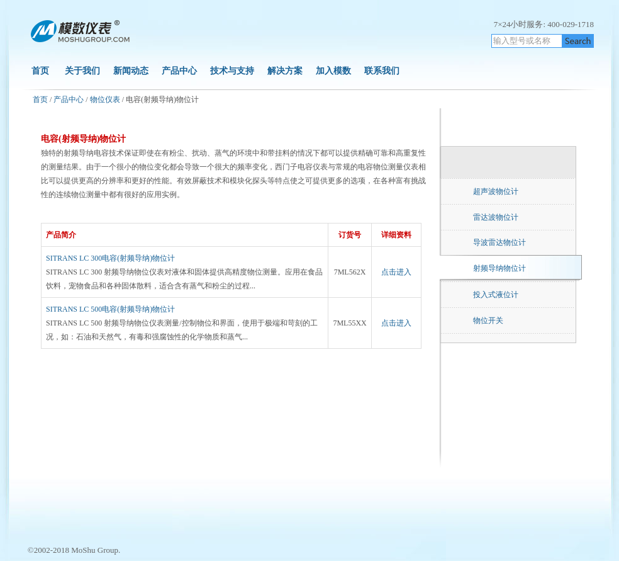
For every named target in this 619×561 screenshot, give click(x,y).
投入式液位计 (495, 294)
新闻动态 (130, 71)
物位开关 (488, 320)
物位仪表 (105, 99)
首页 (40, 71)
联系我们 (381, 71)
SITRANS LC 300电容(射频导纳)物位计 (110, 258)
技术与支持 (232, 71)
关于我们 (82, 71)
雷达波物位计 (495, 217)
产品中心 (179, 71)
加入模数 (335, 71)
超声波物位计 (495, 191)
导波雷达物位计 (499, 242)
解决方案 (285, 71)
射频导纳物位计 (499, 268)
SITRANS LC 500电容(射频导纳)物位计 (110, 309)
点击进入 (396, 272)
